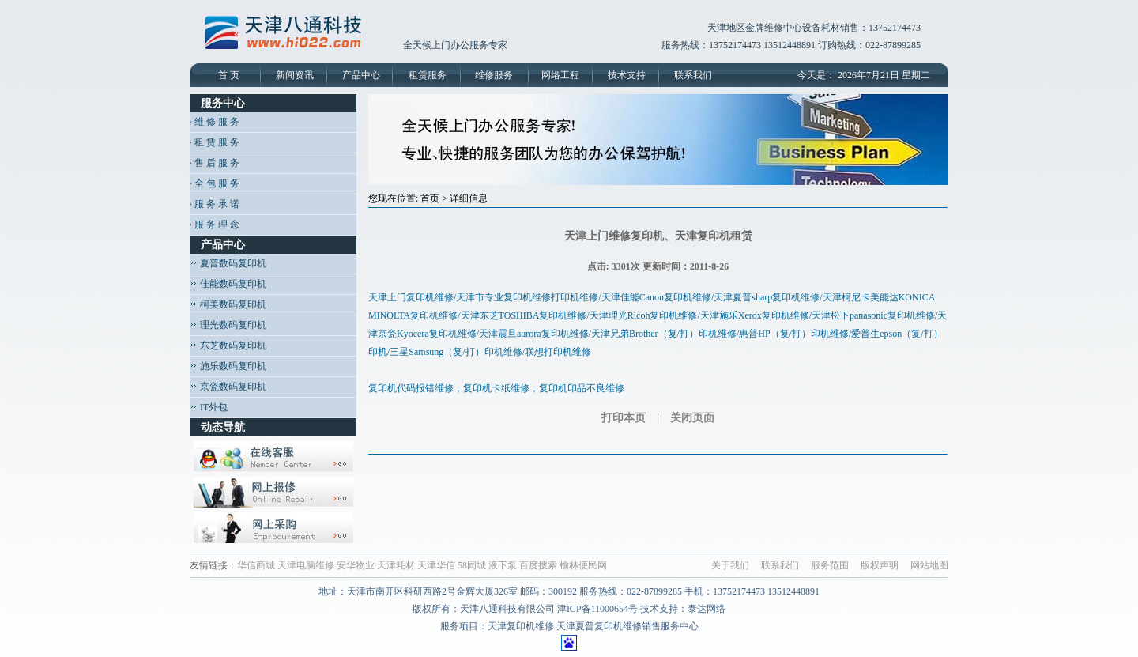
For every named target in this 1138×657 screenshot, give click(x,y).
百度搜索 (538, 565)
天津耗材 (396, 565)
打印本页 (623, 418)
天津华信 (436, 565)
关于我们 (730, 565)
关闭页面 (692, 418)
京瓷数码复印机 (228, 386)
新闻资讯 (295, 75)
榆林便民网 (583, 565)
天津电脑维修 (305, 565)
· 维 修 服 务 (214, 121)
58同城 (472, 565)
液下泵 (502, 565)
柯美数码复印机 (228, 304)
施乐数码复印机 (228, 366)
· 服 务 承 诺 (214, 204)
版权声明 (880, 565)
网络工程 (560, 75)
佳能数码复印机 (228, 283)
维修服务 (494, 75)
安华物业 (356, 565)
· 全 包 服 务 (214, 183)
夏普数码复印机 (228, 263)
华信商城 (256, 565)
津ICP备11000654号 (597, 608)
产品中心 (361, 75)
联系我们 (693, 75)
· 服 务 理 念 (214, 224)
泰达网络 (706, 608)
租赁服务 (428, 75)
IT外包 (209, 407)
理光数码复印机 (228, 324)
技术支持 (627, 75)
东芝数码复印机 (228, 345)
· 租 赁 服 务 (214, 142)
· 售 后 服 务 (214, 162)
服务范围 (830, 565)
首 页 (228, 75)
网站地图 (929, 565)
